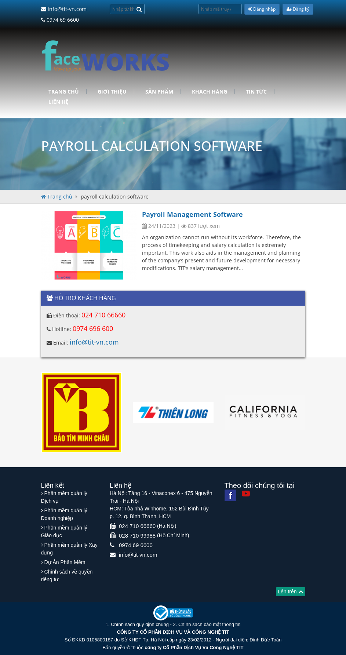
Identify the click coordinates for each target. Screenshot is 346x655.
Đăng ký (298, 9)
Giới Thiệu (112, 91)
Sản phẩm (159, 91)
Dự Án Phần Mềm (64, 562)
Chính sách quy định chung (140, 624)
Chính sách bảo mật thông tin (209, 624)
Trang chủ (63, 91)
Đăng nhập (262, 9)
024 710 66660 (103, 314)
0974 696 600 (93, 328)
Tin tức (256, 91)
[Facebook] (230, 495)
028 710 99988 (137, 535)
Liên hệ (58, 102)
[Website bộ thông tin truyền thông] (173, 612)
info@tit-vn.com (64, 9)
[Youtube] (246, 494)
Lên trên (290, 591)
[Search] (139, 9)
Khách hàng (209, 91)
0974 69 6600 (60, 19)
